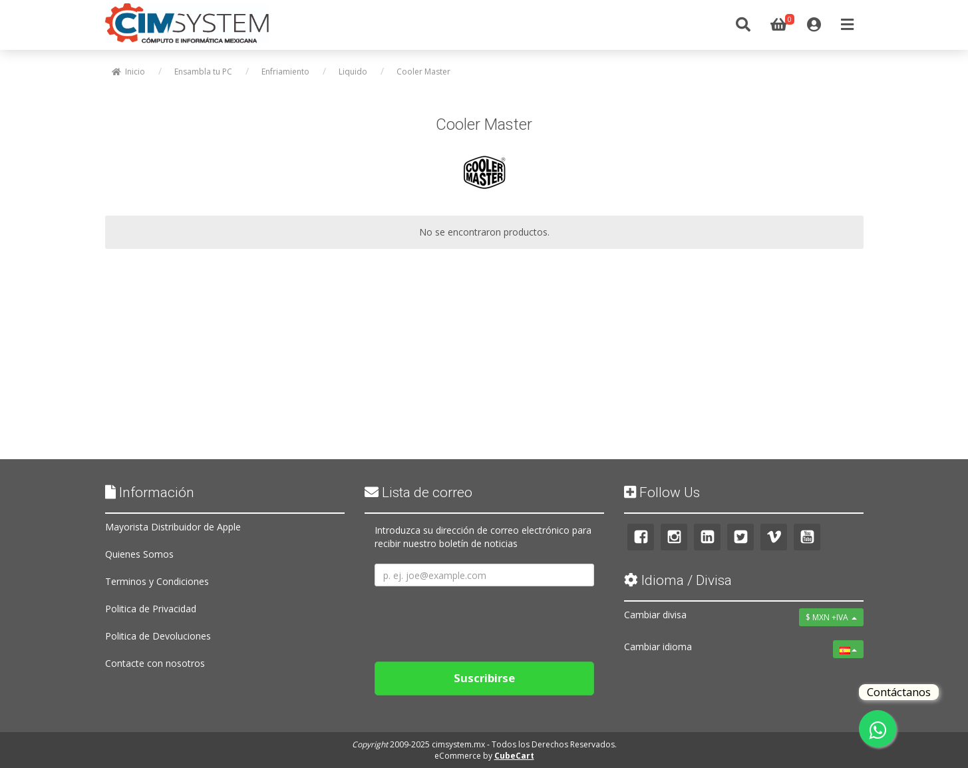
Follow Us (662, 492)
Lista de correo (418, 492)
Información (149, 492)
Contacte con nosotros (155, 663)
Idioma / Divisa (678, 580)
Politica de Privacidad (150, 608)
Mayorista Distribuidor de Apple (173, 526)
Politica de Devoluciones (158, 636)
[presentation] (476, 619)
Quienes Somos (139, 554)
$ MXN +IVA (831, 617)
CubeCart (514, 755)
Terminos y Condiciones (157, 581)
